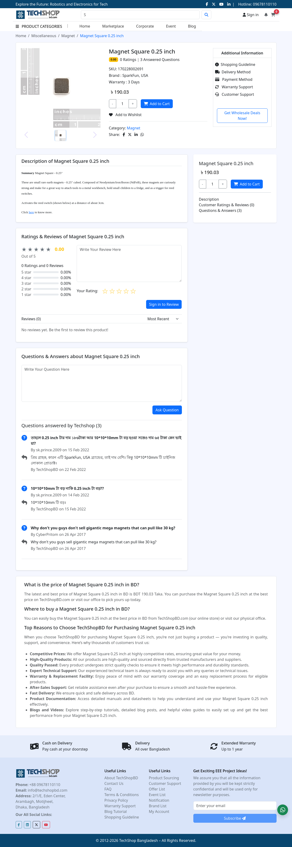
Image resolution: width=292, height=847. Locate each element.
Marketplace (113, 26)
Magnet (68, 35)
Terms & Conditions (122, 794)
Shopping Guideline (235, 64)
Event (171, 26)
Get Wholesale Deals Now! (242, 115)
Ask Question (167, 410)
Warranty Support (234, 86)
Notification (159, 800)
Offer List (157, 789)
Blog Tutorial (116, 811)
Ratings (129, 59)
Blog (192, 26)
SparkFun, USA (135, 75)
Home (84, 26)
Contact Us (114, 783)
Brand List (158, 805)
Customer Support (234, 94)
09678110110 (264, 4)
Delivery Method (233, 72)
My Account (159, 811)
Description (209, 199)
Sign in (251, 14)
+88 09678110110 (44, 784)
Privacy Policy (116, 800)
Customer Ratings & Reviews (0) (226, 204)
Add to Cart (156, 103)
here (31, 212)
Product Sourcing (164, 777)
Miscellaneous (43, 35)
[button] (282, 809)
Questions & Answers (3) (220, 210)
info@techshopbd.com (47, 790)
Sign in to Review (164, 304)
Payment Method (233, 79)
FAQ (108, 789)
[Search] (140, 14)
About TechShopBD (121, 777)
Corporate (145, 26)
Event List (157, 794)
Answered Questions (160, 59)
